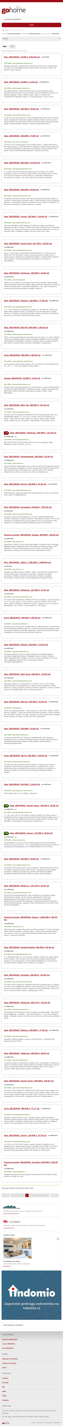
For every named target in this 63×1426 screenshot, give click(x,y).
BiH (3, 1387)
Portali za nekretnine (9, 1363)
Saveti (4, 1367)
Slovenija (5, 1382)
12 (47, 1195)
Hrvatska (5, 1378)
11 (43, 1195)
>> (56, 1195)
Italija (4, 1391)
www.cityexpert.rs (9, 1228)
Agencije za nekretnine (10, 1359)
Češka (4, 1396)
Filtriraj (5, 38)
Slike (12, 46)
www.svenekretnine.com (11, 1213)
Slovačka (5, 1400)
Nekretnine (5, 30)
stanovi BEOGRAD (8, 1344)
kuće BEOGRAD (7, 1348)
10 (38, 1195)
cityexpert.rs (7, 1266)
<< (4, 1195)
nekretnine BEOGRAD (9, 1339)
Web (5, 46)
